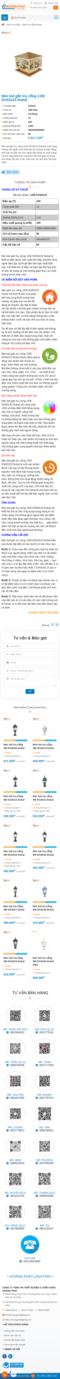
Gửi (30, 691)
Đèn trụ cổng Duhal (32, 24)
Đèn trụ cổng (13, 24)
